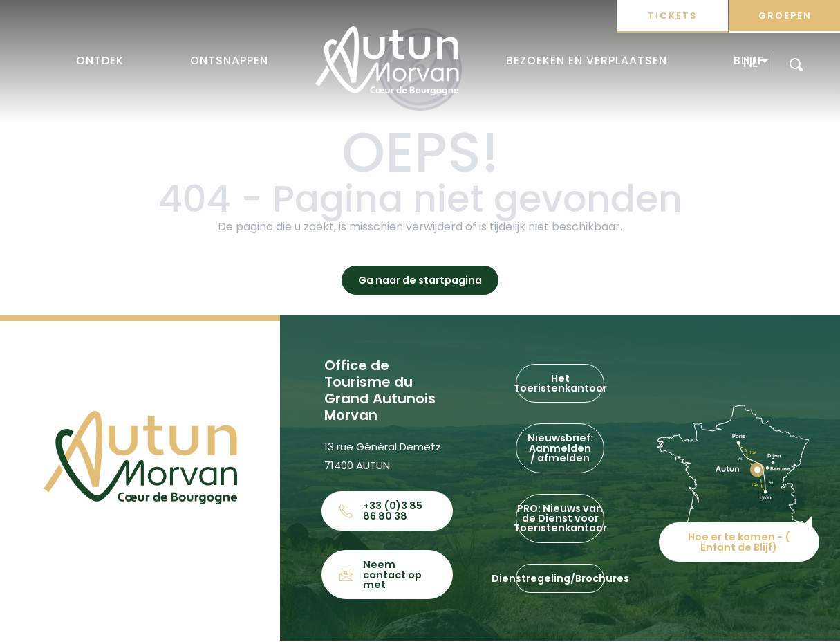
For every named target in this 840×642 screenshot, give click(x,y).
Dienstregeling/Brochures (560, 579)
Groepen (785, 15)
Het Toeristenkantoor (560, 384)
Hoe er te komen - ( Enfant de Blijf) (740, 539)
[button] (796, 64)
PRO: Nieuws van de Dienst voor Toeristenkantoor (560, 518)
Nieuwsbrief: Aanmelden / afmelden (560, 449)
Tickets (673, 15)
